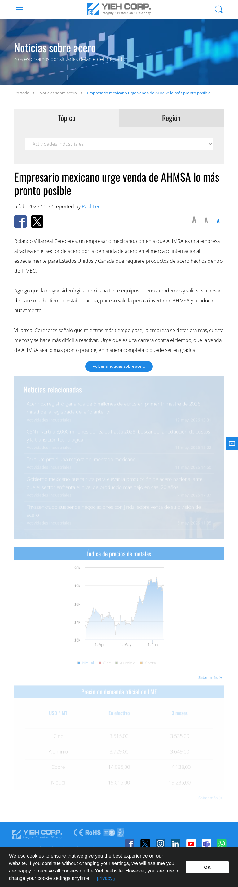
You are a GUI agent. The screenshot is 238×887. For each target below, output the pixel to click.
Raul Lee (91, 206)
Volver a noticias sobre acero (119, 366)
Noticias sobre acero (58, 93)
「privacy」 (105, 878)
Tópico (66, 118)
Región (171, 118)
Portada (21, 93)
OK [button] (207, 867)
